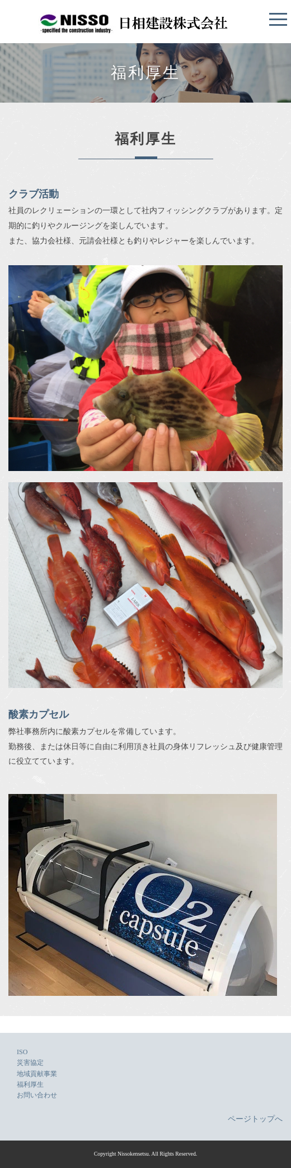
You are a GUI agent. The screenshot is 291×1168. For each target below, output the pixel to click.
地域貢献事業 (37, 1074)
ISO (22, 1052)
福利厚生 (30, 1084)
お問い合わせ (37, 1095)
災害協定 (30, 1063)
